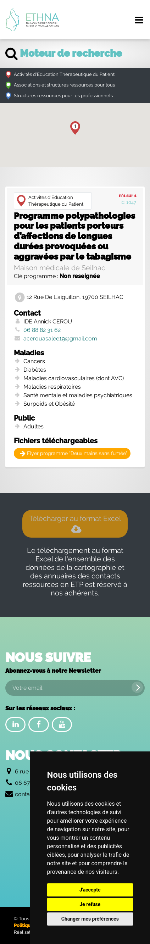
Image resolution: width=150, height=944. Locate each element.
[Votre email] (75, 688)
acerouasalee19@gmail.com (60, 338)
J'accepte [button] (90, 890)
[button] (75, 128)
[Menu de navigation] (139, 20)
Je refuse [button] (89, 904)
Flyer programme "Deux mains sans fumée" (73, 453)
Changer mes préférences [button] (90, 919)
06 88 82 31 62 (42, 330)
